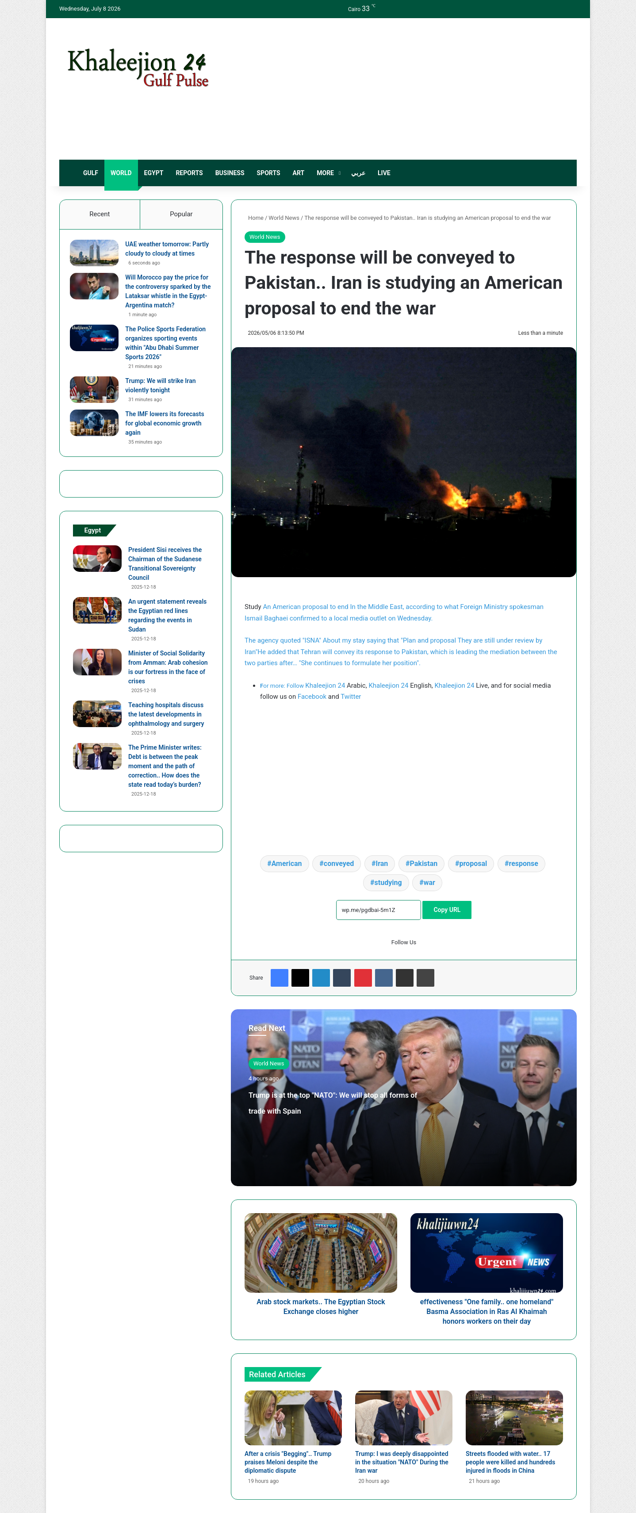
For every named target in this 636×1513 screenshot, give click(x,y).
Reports (189, 172)
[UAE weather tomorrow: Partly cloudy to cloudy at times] (97, 256)
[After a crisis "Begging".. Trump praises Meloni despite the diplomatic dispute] (293, 1417)
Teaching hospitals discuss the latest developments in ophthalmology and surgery (166, 729)
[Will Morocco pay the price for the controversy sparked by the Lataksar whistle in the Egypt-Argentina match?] (97, 298)
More (325, 172)
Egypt (154, 172)
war (429, 882)
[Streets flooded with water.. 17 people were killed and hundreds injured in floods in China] (514, 1417)
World (121, 172)
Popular (181, 214)
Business (230, 172)
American (287, 863)
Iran (382, 863)
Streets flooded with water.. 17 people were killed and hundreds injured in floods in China (510, 1462)
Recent (99, 214)
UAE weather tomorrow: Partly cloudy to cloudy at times (163, 256)
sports (268, 172)
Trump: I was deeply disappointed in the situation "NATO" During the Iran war (401, 1462)
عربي (358, 172)
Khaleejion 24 (325, 685)
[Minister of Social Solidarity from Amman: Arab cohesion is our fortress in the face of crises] (97, 677)
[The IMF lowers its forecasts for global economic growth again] (97, 435)
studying (388, 882)
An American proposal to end (306, 607)
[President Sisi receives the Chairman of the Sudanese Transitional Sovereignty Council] (97, 573)
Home (254, 218)
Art (299, 172)
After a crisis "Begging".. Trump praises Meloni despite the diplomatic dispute (288, 1462)
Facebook (312, 697)
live (384, 172)
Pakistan (424, 863)
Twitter (351, 697)
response (523, 863)
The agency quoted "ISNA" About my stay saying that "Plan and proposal (351, 640)
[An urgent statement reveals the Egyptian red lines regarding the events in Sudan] (97, 625)
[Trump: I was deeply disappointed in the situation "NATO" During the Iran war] (403, 1417)
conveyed (339, 863)
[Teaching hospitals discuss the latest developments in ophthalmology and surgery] (97, 729)
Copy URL (446, 909)
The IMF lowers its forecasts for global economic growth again (167, 435)
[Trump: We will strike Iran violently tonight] (97, 402)
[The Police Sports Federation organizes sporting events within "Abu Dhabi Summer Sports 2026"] (97, 350)
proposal (473, 863)
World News (283, 218)
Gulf (90, 172)
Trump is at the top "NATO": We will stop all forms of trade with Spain (341, 1109)
